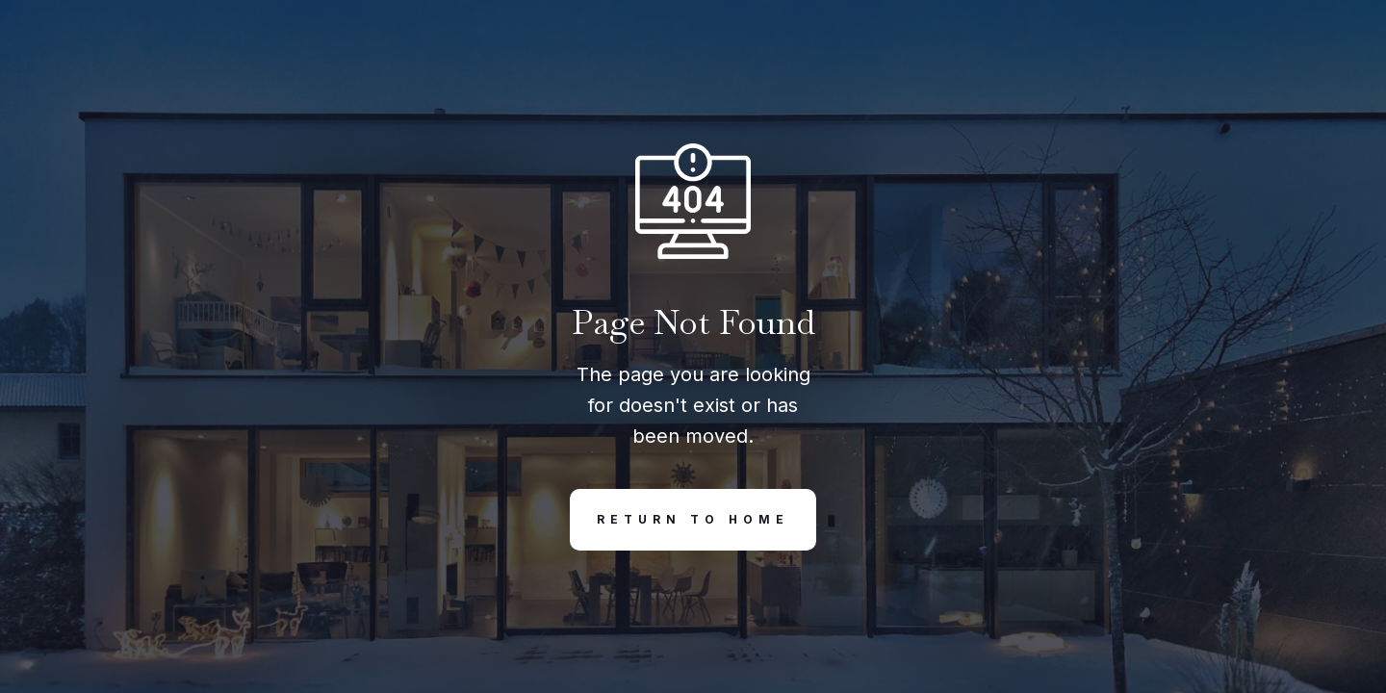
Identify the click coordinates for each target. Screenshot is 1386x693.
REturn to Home (679, 520)
